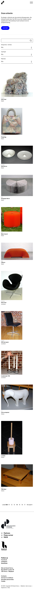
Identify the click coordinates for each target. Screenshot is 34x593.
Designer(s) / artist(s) (6, 44)
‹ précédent (5, 504)
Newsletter (4, 563)
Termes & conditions (7, 578)
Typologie (3, 51)
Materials (3, 58)
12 (11, 505)
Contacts (3, 576)
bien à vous (28, 586)
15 (19, 505)
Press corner (8, 535)
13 (14, 505)
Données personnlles (7, 579)
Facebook (4, 560)
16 (22, 505)
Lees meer (5, 28)
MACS (6, 537)
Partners (7, 533)
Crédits (3, 581)
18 (27, 505)
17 (24, 505)
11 (9, 505)
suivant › (30, 504)
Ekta (9, 587)
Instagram (4, 561)
